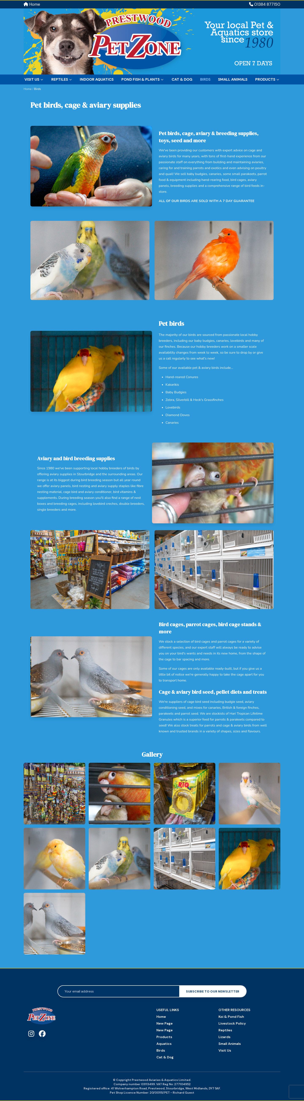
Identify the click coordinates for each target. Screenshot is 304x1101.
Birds (205, 79)
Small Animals (232, 79)
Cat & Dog (182, 79)
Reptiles (61, 79)
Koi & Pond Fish (231, 1016)
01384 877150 (264, 4)
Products (267, 79)
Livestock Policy (232, 1023)
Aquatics (164, 1043)
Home (32, 4)
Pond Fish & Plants (142, 79)
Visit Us (33, 79)
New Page (164, 1023)
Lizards (224, 1037)
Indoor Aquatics (97, 79)
